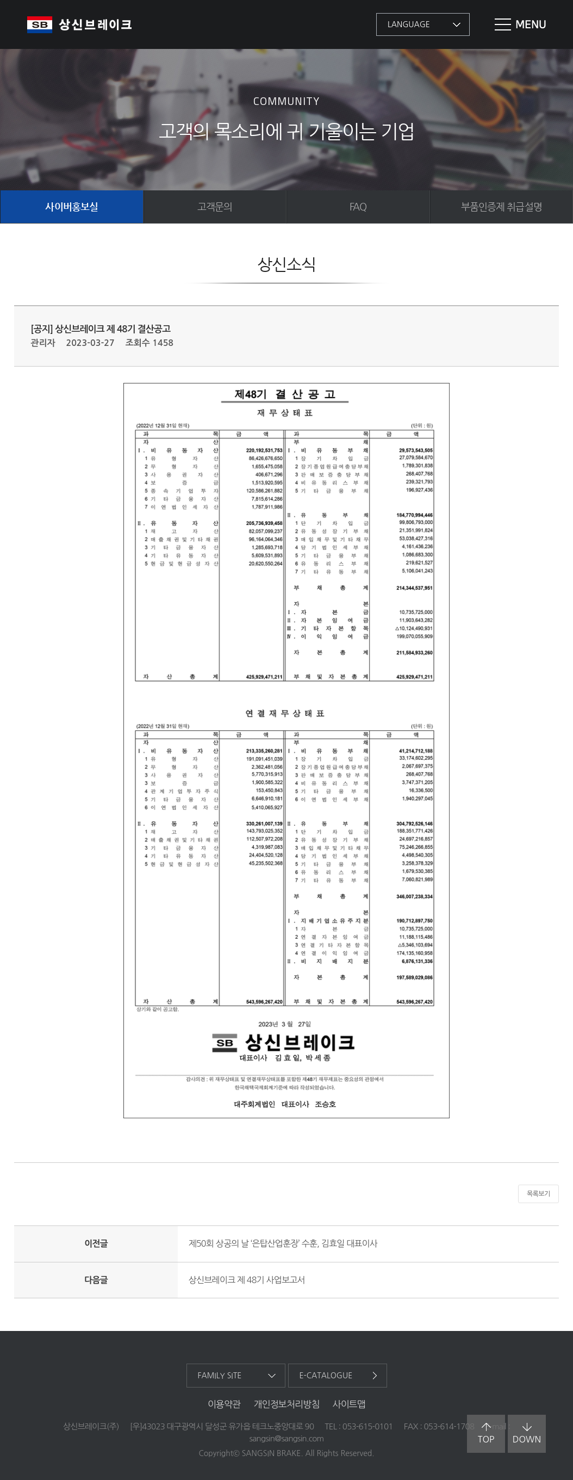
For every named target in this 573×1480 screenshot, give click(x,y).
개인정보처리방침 (286, 1404)
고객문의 (214, 206)
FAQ (358, 206)
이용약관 (224, 1404)
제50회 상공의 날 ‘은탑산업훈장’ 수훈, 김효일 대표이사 (283, 1243)
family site (220, 1375)
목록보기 (538, 1194)
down (527, 1433)
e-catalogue (326, 1375)
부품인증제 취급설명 (501, 206)
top (486, 1433)
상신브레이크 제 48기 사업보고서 (247, 1279)
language (409, 24)
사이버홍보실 (71, 206)
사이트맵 (349, 1404)
